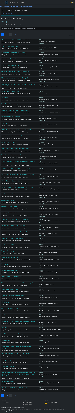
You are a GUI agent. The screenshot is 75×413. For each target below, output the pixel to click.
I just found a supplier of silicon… (48, 233)
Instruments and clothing (26, 6)
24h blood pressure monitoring (12, 334)
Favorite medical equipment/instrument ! (15, 71)
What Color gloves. (7, 251)
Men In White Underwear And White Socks (16, 40)
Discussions (14, 2)
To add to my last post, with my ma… (49, 278)
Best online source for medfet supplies (14, 232)
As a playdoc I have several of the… (49, 355)
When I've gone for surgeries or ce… (49, 310)
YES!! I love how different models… (48, 163)
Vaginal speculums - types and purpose (15, 353)
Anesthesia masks (7, 200)
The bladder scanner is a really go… (49, 316)
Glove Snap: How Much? (9, 46)
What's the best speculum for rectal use (15, 219)
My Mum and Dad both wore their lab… (50, 329)
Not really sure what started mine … (49, 291)
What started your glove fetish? (12, 289)
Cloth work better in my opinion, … (48, 208)
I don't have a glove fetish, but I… (48, 125)
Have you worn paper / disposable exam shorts (17, 187)
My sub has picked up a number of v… (49, 112)
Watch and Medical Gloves (10, 117)
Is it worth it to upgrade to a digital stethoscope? (18, 321)
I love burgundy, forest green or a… (49, 144)
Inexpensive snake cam (9, 270)
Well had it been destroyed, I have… (49, 214)
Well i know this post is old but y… (48, 99)
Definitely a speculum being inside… (49, 259)
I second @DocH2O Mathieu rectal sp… (50, 221)
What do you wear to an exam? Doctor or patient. (18, 283)
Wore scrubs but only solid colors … (49, 137)
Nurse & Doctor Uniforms (10, 59)
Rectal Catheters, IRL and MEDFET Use (14, 387)
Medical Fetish (14, 6)
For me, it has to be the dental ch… (48, 73)
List (3, 22)
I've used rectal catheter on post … (48, 389)
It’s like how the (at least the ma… (48, 240)
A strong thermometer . (9, 213)
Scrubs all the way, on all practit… (48, 60)
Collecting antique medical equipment (14, 110)
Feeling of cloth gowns (9, 206)
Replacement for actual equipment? (13, 225)
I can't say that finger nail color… (48, 368)
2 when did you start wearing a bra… (49, 342)
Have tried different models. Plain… (49, 297)
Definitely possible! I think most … (48, 86)
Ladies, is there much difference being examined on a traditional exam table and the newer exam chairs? (18, 374)
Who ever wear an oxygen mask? (12, 276)
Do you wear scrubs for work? (11, 136)
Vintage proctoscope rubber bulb (13, 264)
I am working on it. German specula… (49, 348)
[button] (19, 34)
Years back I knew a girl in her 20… (48, 67)
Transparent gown (7, 360)
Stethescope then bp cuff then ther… (49, 79)
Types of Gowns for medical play (12, 295)
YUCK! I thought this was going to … (49, 106)
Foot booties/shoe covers (10, 308)
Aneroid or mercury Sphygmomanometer (15, 148)
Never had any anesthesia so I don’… (49, 202)
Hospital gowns (6, 302)
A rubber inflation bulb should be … (49, 265)
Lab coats (4, 327)
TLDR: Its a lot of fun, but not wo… (48, 323)
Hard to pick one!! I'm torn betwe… (48, 156)
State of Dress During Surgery (11, 91)
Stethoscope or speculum (10, 257)
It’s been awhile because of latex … (48, 48)
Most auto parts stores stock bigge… (49, 176)
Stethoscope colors (8, 142)
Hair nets (4, 97)
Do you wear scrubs (8, 245)
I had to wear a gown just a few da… (49, 303)
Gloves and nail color (8, 366)
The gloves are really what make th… (49, 54)
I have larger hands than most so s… (49, 253)
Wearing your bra (7, 340)
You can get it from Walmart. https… (49, 170)
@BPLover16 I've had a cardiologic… (49, 335)
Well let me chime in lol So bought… (49, 272)
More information (7, 13)
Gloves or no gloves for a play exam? (14, 52)
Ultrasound (5, 315)
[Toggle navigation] (3, 2)
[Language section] (72, 2)
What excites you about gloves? (12, 238)
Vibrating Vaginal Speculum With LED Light (16, 168)
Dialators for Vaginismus (10, 65)
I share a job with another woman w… (49, 246)
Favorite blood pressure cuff (11, 155)
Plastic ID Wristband (8, 381)
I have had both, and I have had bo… (49, 150)
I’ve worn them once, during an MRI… (49, 189)
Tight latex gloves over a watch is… (48, 118)
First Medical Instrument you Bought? (14, 78)
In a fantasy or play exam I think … (48, 361)
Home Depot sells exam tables (11, 181)
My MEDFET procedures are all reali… (49, 227)
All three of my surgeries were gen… (49, 93)
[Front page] (1, 6)
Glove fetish (5, 123)
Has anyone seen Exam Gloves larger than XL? (17, 174)
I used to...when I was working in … (49, 195)
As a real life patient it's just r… (47, 284)
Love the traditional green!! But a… (48, 131)
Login (21, 2)
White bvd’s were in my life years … (48, 41)
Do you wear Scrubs (8, 194)
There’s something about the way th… (49, 383)
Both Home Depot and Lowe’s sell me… (50, 182)
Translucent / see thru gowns (11, 104)
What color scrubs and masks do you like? (16, 129)
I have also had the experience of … (49, 374)
